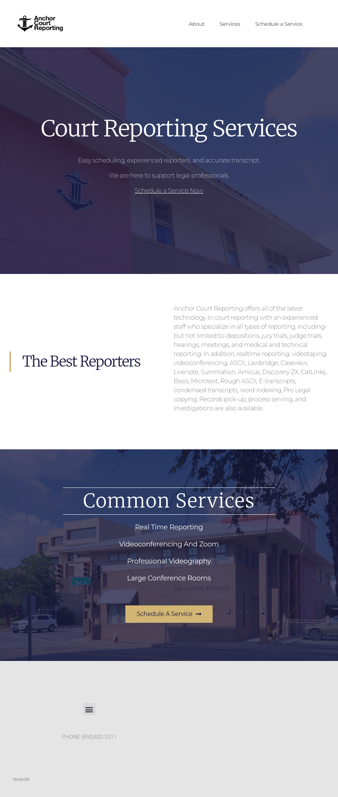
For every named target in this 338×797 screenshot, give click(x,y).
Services (230, 23)
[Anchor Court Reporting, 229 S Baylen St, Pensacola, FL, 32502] (249, 729)
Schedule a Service (279, 23)
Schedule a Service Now (169, 190)
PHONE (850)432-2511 (89, 737)
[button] (89, 709)
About (197, 23)
